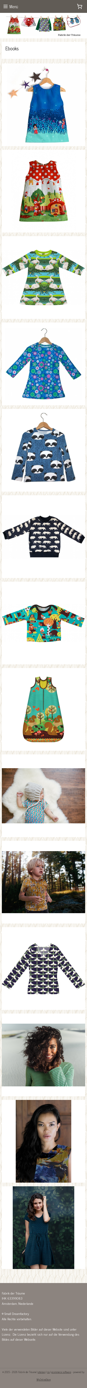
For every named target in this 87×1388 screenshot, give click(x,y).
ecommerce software (61, 1372)
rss (48, 1372)
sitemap (41, 1372)
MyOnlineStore (44, 1379)
